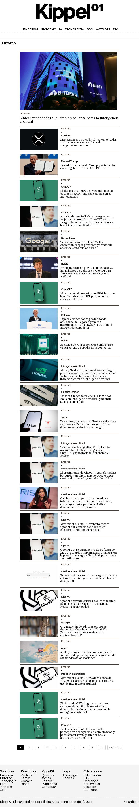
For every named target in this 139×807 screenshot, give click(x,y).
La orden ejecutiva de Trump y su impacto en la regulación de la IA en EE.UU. (87, 167)
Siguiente (115, 747)
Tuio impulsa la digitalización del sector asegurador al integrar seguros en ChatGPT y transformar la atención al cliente (85, 451)
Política (65, 314)
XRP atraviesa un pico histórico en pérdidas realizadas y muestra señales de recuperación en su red (88, 142)
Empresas (30, 29)
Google (65, 622)
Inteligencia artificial (73, 366)
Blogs (25, 784)
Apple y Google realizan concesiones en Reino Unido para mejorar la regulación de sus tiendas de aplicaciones (87, 655)
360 (115, 29)
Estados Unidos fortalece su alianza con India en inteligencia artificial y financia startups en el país (86, 398)
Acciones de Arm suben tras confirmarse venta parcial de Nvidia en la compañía (86, 346)
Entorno (48, 29)
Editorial (48, 781)
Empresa (6, 775)
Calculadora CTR (92, 777)
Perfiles (26, 775)
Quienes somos (48, 777)
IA (60, 29)
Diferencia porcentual (91, 782)
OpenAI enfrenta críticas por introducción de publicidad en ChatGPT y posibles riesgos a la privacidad (87, 603)
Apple (64, 648)
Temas (25, 778)
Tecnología (74, 29)
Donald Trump (69, 161)
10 (102, 747)
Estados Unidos (70, 391)
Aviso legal (70, 775)
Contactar (49, 786)
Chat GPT (66, 186)
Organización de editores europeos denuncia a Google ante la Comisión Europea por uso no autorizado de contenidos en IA (83, 631)
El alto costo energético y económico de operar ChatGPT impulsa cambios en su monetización (86, 193)
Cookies (68, 778)
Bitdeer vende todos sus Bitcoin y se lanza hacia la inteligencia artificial (69, 119)
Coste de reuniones (90, 788)
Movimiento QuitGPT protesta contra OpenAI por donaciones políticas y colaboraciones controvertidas (84, 526)
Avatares (103, 29)
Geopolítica (68, 237)
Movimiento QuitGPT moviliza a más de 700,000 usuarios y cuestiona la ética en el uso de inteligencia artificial (87, 680)
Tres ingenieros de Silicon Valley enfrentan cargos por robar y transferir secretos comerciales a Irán (86, 245)
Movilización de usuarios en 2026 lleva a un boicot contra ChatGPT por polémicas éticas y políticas (88, 296)
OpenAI (65, 519)
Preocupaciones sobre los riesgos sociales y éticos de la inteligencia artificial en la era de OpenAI (88, 578)
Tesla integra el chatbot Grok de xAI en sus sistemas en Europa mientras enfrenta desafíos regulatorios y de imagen (88, 424)
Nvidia (64, 263)
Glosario (26, 781)
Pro (90, 29)
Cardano (66, 135)
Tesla (64, 417)
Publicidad (49, 784)
